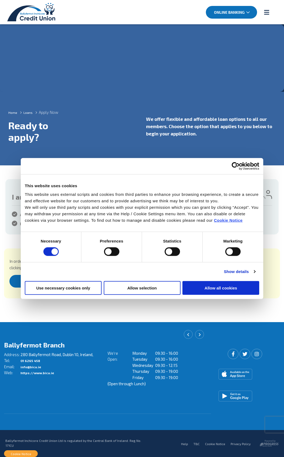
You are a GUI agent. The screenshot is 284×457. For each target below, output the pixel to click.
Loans (30, 111)
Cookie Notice (228, 220)
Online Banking (229, 12)
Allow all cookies (221, 287)
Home (13, 111)
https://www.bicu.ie (40, 371)
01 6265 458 (32, 359)
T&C (196, 442)
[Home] (25, 12)
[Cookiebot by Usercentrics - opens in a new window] (235, 166)
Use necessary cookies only (63, 287)
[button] (188, 334)
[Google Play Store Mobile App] (245, 394)
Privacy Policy (241, 442)
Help (184, 442)
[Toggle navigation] (266, 12)
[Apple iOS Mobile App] (245, 372)
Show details (236, 271)
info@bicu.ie (32, 365)
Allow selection (142, 287)
